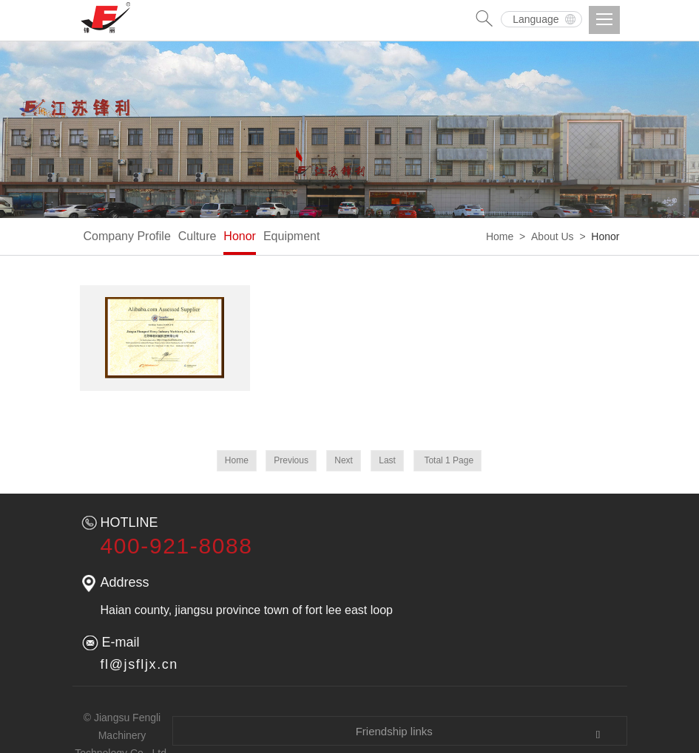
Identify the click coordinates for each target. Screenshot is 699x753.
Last (387, 460)
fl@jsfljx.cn (139, 664)
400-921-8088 (177, 546)
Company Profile (127, 236)
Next (343, 460)
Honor (239, 236)
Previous (291, 460)
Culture (197, 236)
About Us (552, 236)
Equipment (291, 236)
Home (499, 236)
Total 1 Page (447, 460)
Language (535, 19)
